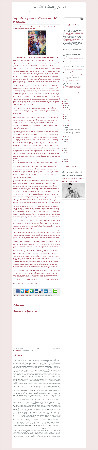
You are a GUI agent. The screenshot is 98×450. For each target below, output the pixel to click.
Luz (49, 405)
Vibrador (58, 435)
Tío (50, 432)
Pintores (46, 418)
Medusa (58, 408)
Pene (14, 418)
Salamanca (51, 427)
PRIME (50, 422)
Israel (28, 398)
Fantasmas (20, 387)
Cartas (57, 369)
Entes (57, 383)
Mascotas (21, 408)
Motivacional (18, 412)
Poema (25, 419)
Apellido (26, 363)
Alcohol (35, 360)
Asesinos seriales (17, 364)
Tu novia (35, 433)
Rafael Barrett (42, 423)
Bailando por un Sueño (47, 364)
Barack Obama (57, 364)
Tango (42, 430)
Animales (43, 362)
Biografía (47, 366)
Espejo (51, 385)
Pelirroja (58, 416)
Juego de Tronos (38, 399)
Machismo (52, 405)
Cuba (14, 376)
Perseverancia (30, 418)
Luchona (43, 405)
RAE (38, 423)
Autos (36, 364)
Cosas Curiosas (34, 374)
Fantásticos (25, 387)
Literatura (16, 405)
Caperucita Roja (41, 369)
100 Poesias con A (27, 359)
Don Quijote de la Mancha (18, 382)
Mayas (42, 408)
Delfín (33, 377)
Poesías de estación (37, 421)
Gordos (45, 392)
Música (43, 412)
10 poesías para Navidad (18, 359)
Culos (42, 376)
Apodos (30, 363)
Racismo (36, 423)
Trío (22, 433)
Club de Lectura (50, 371)
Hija (59, 393)
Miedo (50, 409)
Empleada (49, 383)
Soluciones (22, 430)
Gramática (53, 392)
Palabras (42, 415)
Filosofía (53, 387)
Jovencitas (24, 399)
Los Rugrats (39, 405)
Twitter (44, 433)
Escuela (39, 385)
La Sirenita (22, 402)
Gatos (14, 392)
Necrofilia (54, 412)
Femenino (44, 387)
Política (25, 422)
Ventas (41, 435)
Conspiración (54, 373)
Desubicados (34, 379)
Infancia (32, 396)
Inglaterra (47, 396)
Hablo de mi (23, 393)
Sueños (29, 430)
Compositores (36, 373)
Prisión (53, 422)
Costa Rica (41, 374)
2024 (65, 101)
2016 (38, 359)
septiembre (67, 112)
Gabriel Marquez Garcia (34, 390)
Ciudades (40, 371)
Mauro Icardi (38, 408)
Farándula (31, 387)
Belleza (34, 366)
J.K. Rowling (31, 398)
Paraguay (22, 416)
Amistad (29, 361)
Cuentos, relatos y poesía (49, 7)
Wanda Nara (53, 436)
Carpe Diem (52, 369)
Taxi (48, 430)
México (50, 295)
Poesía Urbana (16, 421)
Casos (59, 369)
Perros (26, 418)
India (26, 396)
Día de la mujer (41, 379)
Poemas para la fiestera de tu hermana (52, 419)
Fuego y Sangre (57, 389)
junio (66, 118)
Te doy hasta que (56, 430)
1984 (35, 359)
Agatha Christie (22, 360)
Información (42, 396)
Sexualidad (53, 429)
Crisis (51, 374)
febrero (67, 127)
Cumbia (46, 376)
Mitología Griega (29, 410)
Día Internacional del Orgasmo (51, 379)
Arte (54, 363)
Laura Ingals (52, 402)
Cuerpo (39, 376)
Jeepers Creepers (50, 398)
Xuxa (14, 437)
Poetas (14, 422)
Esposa (58, 385)
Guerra (19, 393)
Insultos (54, 396)
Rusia (34, 427)
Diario (14, 380)
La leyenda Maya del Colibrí (71, 61)
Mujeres (35, 412)
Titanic (55, 432)
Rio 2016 (21, 427)
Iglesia (14, 396)
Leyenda (47, 295)
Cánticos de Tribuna (33, 369)
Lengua (14, 403)
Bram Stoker (34, 367)
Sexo (44, 429)
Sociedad (18, 430)
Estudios (28, 386)
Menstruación (32, 409)
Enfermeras (53, 383)
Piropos (53, 418)
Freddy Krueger (44, 389)
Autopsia (32, 364)
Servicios (36, 428)
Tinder (47, 432)
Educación (51, 382)
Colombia (18, 373)
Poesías (31, 421)
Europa (32, 386)
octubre (67, 109)
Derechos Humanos (56, 377)
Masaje (17, 408)
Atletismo (26, 364)
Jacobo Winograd (37, 398)
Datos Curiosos (16, 377)
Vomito (42, 436)
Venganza (34, 435)
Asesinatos (57, 363)
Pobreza (21, 419)
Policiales (21, 422)
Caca (50, 367)
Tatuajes (45, 430)
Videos (14, 436)
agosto (66, 114)
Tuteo (41, 433)
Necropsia (58, 412)
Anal (36, 361)
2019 (65, 146)
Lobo (22, 405)
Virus (40, 436)
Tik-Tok (44, 432)
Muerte (27, 412)
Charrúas (58, 370)
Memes (15, 409)
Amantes (15, 361)
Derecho (50, 377)
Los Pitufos (34, 405)
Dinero (45, 380)
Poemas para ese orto (40, 419)
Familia (52, 386)
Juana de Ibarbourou (30, 399)
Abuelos (58, 359)
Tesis (32, 432)
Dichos (30, 380)
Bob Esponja (18, 367)
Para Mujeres (16, 416)
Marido (52, 406)
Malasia (31, 406)
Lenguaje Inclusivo (20, 403)
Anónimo (49, 362)
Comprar (41, 373)
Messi (40, 409)
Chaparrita (48, 370)
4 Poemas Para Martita (48, 359)
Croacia (59, 374)
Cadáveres (54, 367)
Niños (25, 413)
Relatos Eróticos (44, 425)
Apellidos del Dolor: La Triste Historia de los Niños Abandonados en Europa (74, 37)
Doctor (58, 380)
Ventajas (38, 435)
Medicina (46, 408)
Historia (21, 395)
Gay (21, 392)
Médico (49, 408)
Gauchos (18, 392)
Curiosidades (57, 376)
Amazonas (19, 361)
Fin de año (58, 387)
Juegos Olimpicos (45, 399)
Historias (42, 295)
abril (66, 123)
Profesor (15, 423)
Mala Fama (28, 406)
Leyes (55, 403)
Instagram (51, 396)
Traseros (19, 433)
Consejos (49, 373)
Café (59, 367)
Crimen (48, 374)
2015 (65, 155)
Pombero (29, 422)
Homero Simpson (43, 395)
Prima (48, 422)
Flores (21, 389)
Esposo (14, 386)
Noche (28, 413)
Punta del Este (29, 423)
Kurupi (14, 401)
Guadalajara (58, 392)
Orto (17, 415)
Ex (34, 386)
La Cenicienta (31, 401)
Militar (20, 410)
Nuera (42, 413)
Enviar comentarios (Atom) (27, 350)
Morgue (14, 412)
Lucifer (47, 405)
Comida (27, 373)
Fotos (27, 389)
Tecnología (15, 432)
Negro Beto (15, 413)
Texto (35, 432)
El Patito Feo (21, 383)
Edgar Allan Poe (37, 382)
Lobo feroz (26, 405)
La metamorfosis (47, 401)
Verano (48, 435)
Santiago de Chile (25, 428)
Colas (55, 371)
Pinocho (42, 418)
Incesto (23, 396)
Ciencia (25, 371)
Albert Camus (31, 360)
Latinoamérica (46, 402)
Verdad (51, 435)
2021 (42, 359)
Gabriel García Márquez (21, 390)
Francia (30, 389)
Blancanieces (56, 366)
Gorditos (41, 392)
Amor (32, 362)
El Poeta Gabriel (28, 383)
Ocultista (45, 413)
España (43, 385)
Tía (42, 432)
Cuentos (19, 376)
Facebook (48, 386)
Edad (32, 382)
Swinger (35, 430)
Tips (52, 432)
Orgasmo (56, 413)
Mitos (41, 411)
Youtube (19, 437)
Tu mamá (31, 433)
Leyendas (40, 403)
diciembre (67, 105)
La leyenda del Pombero (70, 72)
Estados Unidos (20, 386)
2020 (40, 359)
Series (33, 428)
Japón (45, 398)
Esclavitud (25, 385)
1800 (33, 359)
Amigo (25, 361)
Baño (53, 364)
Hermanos (56, 393)
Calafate (14, 369)
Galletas (42, 390)
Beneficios (38, 366)
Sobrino (14, 430)
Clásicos (45, 371)
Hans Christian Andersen (31, 393)
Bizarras (51, 366)
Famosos (15, 387)
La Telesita (41, 402)
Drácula (25, 382)
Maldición (42, 406)
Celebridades (25, 370)
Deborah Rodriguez (23, 377)
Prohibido (19, 423)
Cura (53, 376)
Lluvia (20, 405)
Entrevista (17, 385)
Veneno (30, 435)
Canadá (18, 369)
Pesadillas (36, 418)
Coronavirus (23, 374)
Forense (24, 389)
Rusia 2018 (37, 427)
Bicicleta (42, 366)
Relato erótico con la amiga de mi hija (73, 49)
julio (66, 116)
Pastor (39, 416)
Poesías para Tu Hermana (47, 421)
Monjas (49, 410)
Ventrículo (45, 435)
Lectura (56, 402)
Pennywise (18, 418)
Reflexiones (28, 425)
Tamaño (38, 430)
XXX (16, 438)
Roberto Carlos (26, 427)
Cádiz (57, 367)
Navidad (50, 412)
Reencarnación (21, 425)
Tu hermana (26, 433)
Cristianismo (54, 374)
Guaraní (15, 393)
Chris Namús (21, 371)
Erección (21, 385)
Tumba (38, 433)
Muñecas (40, 412)
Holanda (32, 395)
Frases (39, 389)
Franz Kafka (34, 389)
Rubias (31, 427)
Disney (50, 380)
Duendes (29, 382)
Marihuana (56, 406)
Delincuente (37, 377)
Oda (48, 413)
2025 (65, 99)
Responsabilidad (16, 427)
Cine (35, 371)
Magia (24, 406)
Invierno (22, 398)
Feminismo (48, 387)
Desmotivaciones (18, 379)
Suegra (26, 430)
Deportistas (46, 377)
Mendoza (19, 409)
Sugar (32, 430)
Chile (14, 371)
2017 (65, 150)
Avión (41, 364)
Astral (22, 364)
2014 (65, 157)
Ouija (20, 415)
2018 (65, 148)
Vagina (21, 435)
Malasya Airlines (36, 406)
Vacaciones (17, 435)
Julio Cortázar (52, 399)
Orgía (59, 413)
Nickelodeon (20, 413)
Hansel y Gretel (40, 393)
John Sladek (18, 399)
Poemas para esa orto (31, 419)
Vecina (24, 435)
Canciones (22, 369)
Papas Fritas (58, 415)
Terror (28, 432)
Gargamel (55, 390)
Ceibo (18, 370)
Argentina (40, 363)
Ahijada (26, 360)
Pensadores (22, 418)
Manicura (48, 406)
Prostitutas (23, 423)
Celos (29, 370)
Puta (33, 423)
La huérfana (41, 401)
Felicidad (39, 387)
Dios (48, 380)
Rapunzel (47, 423)
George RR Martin (32, 392)
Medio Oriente (54, 408)
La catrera (26, 401)
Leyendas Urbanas (48, 403)
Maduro (21, 406)
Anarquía (38, 361)
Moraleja (58, 410)
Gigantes (38, 392)
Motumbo (24, 412)
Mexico (42, 409)
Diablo (58, 379)
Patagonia (42, 416)
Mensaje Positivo (26, 409)
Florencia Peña (16, 389)
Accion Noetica (16, 360)
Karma (59, 399)
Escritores (35, 385)
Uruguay (56, 433)
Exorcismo (37, 386)
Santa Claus (19, 428)
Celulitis (31, 370)
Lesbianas (27, 403)
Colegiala (58, 371)
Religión (53, 425)
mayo (66, 120)
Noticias (32, 413)
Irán (25, 398)
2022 (65, 139)
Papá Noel (54, 415)
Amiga (23, 361)
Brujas (42, 367)
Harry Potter (46, 393)
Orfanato (51, 413)
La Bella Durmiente (20, 401)
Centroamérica (42, 370)
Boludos (22, 367)
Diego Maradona (36, 380)
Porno (37, 422)
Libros (58, 403)
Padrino (34, 415)
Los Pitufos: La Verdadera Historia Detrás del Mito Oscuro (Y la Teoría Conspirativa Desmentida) (73, 43)
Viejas (17, 436)
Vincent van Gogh (28, 436)
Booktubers (27, 367)
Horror (49, 395)
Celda (20, 370)
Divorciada (54, 380)
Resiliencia (58, 425)
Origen (14, 415)
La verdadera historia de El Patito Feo (72, 130)
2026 (65, 97)
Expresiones (42, 386)
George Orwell (25, 392)
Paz (49, 416)
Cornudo (19, 374)
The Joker (39, 432)
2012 (65, 161)
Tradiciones (15, 433)
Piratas (49, 418)
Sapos (30, 428)
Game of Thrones (48, 390)
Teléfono (20, 432)
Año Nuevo (21, 363)
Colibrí (14, 373)
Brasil (39, 367)
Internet (58, 396)
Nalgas (47, 412)
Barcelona (15, 366)
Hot (55, 395)
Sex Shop (40, 428)
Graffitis (49, 392)
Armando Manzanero (47, 363)
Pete (40, 418)
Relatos (35, 425)
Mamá (45, 406)
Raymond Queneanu (53, 423)
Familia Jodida (57, 386)
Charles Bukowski (53, 370)
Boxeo (30, 367)
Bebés (31, 366)
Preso (45, 422)
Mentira (37, 409)
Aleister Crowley (40, 360)
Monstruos (53, 411)
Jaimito (42, 398)
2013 (65, 159)
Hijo (17, 395)
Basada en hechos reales (23, 366)
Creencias (45, 374)
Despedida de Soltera (27, 379)
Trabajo (58, 432)
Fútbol (14, 390)
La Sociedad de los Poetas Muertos (32, 402)
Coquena (58, 373)
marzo (66, 125)
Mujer (31, 412)
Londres (30, 405)
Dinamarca (42, 380)
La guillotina (36, 401)
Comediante (22, 373)
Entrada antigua (56, 348)
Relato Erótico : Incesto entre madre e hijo (74, 67)
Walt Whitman (47, 436)
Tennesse (24, 432)
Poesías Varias (57, 421)
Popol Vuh (33, 422)
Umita (47, 433)
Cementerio (36, 370)
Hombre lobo (37, 395)
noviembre (67, 107)
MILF (18, 410)
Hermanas (51, 393)
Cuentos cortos (26, 376)
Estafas (25, 386)
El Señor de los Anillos (42, 383)
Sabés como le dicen (44, 427)
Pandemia (47, 415)
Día (37, 379)
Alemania (46, 360)
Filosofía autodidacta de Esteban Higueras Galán (72, 84)
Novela (36, 413)
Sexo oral (48, 428)
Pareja (32, 416)
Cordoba (14, 374)
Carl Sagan (47, 369)
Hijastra (14, 395)
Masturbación (27, 408)
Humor (58, 395)
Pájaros (38, 415)
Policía (18, 422)
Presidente (42, 422)
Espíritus (55, 385)
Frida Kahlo (49, 389)
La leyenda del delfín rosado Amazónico (71, 78)
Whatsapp (58, 436)
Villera (23, 436)
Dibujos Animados (20, 380)
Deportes (42, 377)
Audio (29, 364)
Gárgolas (58, 390)
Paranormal (28, 416)
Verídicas (55, 435)
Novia (39, 413)
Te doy (50, 430)
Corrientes (29, 374)
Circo (37, 371)
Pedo (52, 416)
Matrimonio (32, 408)
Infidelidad (36, 396)
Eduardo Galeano (44, 382)
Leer (59, 402)
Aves (38, 364)
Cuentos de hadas (33, 376)
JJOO (56, 398)
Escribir (29, 385)
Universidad (51, 433)
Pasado (35, 416)
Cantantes (26, 369)
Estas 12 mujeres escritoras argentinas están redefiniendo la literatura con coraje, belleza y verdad (74, 30)
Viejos (20, 436)
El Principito (35, 383)
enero (66, 136)
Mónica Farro (45, 410)
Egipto (55, 382)
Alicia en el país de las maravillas (54, 360)
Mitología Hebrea (36, 410)
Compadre (31, 373)
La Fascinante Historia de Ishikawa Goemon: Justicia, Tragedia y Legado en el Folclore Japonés (73, 56)
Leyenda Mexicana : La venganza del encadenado (72, 133)
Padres (30, 415)
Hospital (53, 395)
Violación (34, 436)
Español (47, 385)
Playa (18, 419)
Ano (46, 361)
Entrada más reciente (18, 348)
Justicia (56, 399)
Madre (55, 405)
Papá (50, 415)
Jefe (54, 398)
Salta (55, 427)
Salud (57, 427)
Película (54, 416)
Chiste (17, 371)
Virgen (37, 436)
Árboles (35, 363)
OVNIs (22, 415)
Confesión (45, 373)
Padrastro (26, 415)
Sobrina (58, 429)
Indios (29, 396)
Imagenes (18, 396)
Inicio (38, 348)
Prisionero (58, 422)
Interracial (15, 398)
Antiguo (54, 361)
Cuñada (49, 376)
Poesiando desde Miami (24, 421)
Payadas (46, 416)
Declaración (29, 377)
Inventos (19, 398)
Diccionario (26, 380)
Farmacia (35, 387)
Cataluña (15, 370)
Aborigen (55, 359)
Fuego (53, 389)
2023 (65, 103)
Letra (31, 403)
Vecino (27, 435)
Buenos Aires (46, 367)
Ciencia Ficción (31, 371)
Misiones (23, 410)
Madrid (17, 406)
